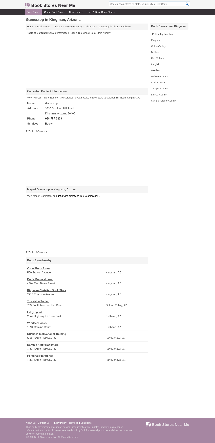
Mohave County (159, 76)
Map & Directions (80, 33)
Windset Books (37, 323)
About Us (31, 422)
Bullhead (155, 52)
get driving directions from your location (77, 196)
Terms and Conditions (80, 422)
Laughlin (155, 64)
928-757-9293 (53, 118)
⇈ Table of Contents (36, 131)
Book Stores (33, 12)
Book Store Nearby (100, 33)
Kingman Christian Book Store (46, 290)
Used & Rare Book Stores (101, 12)
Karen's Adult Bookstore (42, 345)
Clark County (158, 82)
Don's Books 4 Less (40, 279)
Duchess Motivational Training (46, 334)
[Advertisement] (87, 61)
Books (49, 123)
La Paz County (159, 94)
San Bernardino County (163, 100)
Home (30, 26)
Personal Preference (40, 355)
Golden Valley (158, 46)
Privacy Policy (59, 422)
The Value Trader (38, 301)
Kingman (155, 40)
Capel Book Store (38, 268)
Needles (155, 70)
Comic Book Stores (54, 12)
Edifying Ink (34, 312)
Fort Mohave (157, 58)
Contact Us (43, 422)
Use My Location (162, 34)
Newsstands (75, 12)
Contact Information (58, 33)
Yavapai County (159, 88)
